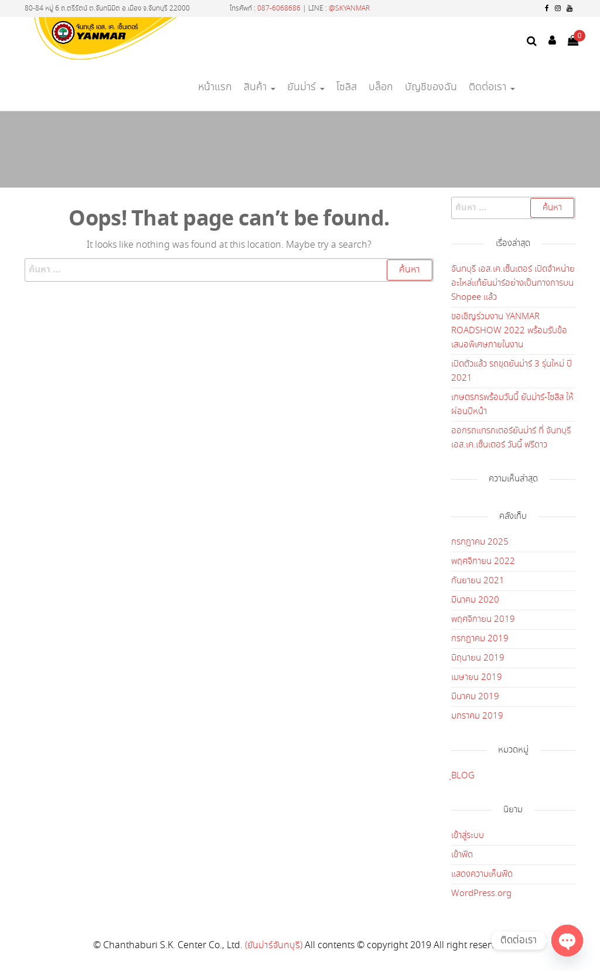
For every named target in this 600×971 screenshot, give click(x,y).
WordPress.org (481, 893)
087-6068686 (279, 8)
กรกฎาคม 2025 (480, 542)
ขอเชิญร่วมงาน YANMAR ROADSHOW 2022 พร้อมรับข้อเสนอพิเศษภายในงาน (509, 330)
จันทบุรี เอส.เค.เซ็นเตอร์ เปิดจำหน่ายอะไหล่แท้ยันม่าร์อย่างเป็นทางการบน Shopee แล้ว (513, 283)
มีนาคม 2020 (475, 600)
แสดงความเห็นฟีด (482, 874)
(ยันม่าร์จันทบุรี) (273, 945)
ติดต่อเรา (492, 87)
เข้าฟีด (462, 855)
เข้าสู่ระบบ (467, 835)
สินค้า (259, 87)
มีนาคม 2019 (475, 696)
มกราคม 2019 (477, 716)
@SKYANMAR (349, 8)
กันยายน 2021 (477, 581)
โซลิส (346, 87)
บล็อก (381, 87)
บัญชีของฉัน (431, 87)
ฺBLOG (463, 776)
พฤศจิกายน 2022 (483, 561)
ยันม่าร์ (306, 87)
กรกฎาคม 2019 (480, 638)
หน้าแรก (215, 87)
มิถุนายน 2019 (477, 658)
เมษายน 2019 (476, 677)
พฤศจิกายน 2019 (483, 619)
